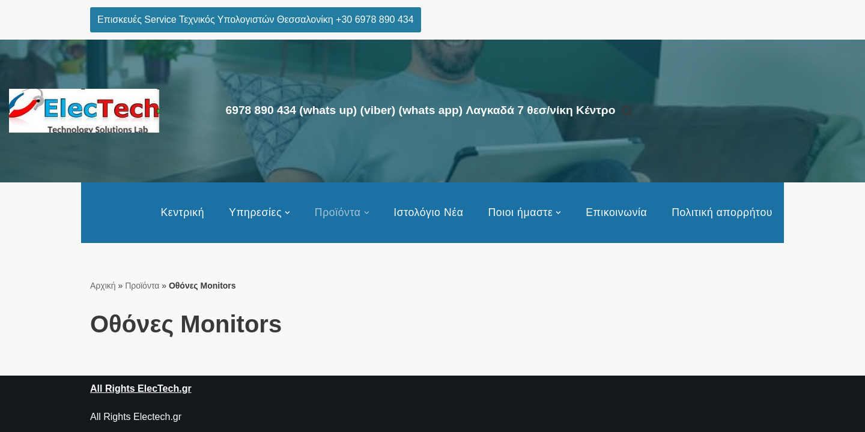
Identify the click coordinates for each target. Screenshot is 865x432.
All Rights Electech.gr (135, 417)
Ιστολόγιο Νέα (428, 212)
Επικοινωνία (616, 212)
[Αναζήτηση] (627, 111)
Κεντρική (182, 212)
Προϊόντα (142, 285)
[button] (287, 212)
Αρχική (103, 285)
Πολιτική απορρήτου (722, 212)
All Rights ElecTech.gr (141, 388)
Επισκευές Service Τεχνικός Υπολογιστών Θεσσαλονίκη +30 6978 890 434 (255, 19)
